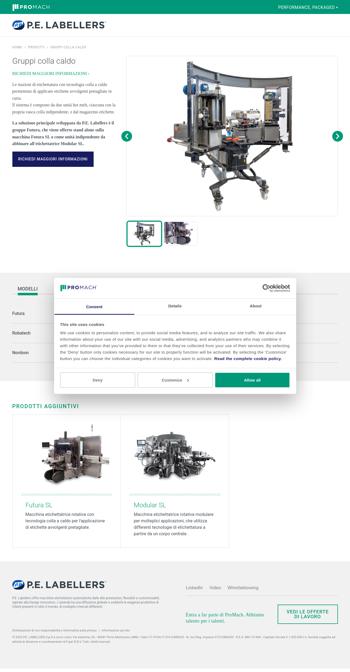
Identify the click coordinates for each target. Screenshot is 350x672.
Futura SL (39, 508)
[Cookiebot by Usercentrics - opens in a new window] (266, 288)
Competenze (147, 27)
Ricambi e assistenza (175, 27)
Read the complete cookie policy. (248, 358)
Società (215, 27)
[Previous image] (126, 139)
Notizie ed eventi (238, 27)
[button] (144, 237)
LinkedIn (194, 591)
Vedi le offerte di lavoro (308, 617)
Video (215, 591)
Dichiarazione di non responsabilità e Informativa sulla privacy (54, 634)
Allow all (252, 380)
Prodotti (121, 27)
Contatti (282, 26)
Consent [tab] (94, 306)
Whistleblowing (243, 591)
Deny (97, 380)
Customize (175, 380)
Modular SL (150, 508)
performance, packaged (308, 7)
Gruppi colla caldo (69, 51)
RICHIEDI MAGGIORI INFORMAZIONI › (51, 77)
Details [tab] (175, 306)
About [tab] (256, 306)
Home (17, 51)
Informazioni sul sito (116, 634)
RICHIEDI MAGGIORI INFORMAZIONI (53, 162)
